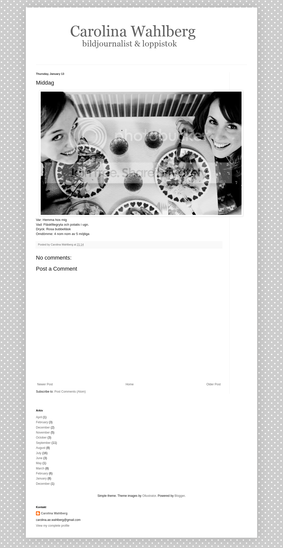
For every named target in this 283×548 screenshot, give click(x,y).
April (39, 417)
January (41, 478)
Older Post (213, 384)
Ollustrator (149, 496)
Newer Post (45, 384)
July (38, 453)
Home (130, 384)
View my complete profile (52, 525)
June (39, 458)
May (39, 463)
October (41, 437)
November (43, 432)
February (42, 422)
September (43, 443)
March (40, 468)
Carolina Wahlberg (54, 513)
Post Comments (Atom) (70, 391)
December (43, 427)
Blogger (179, 496)
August (40, 448)
